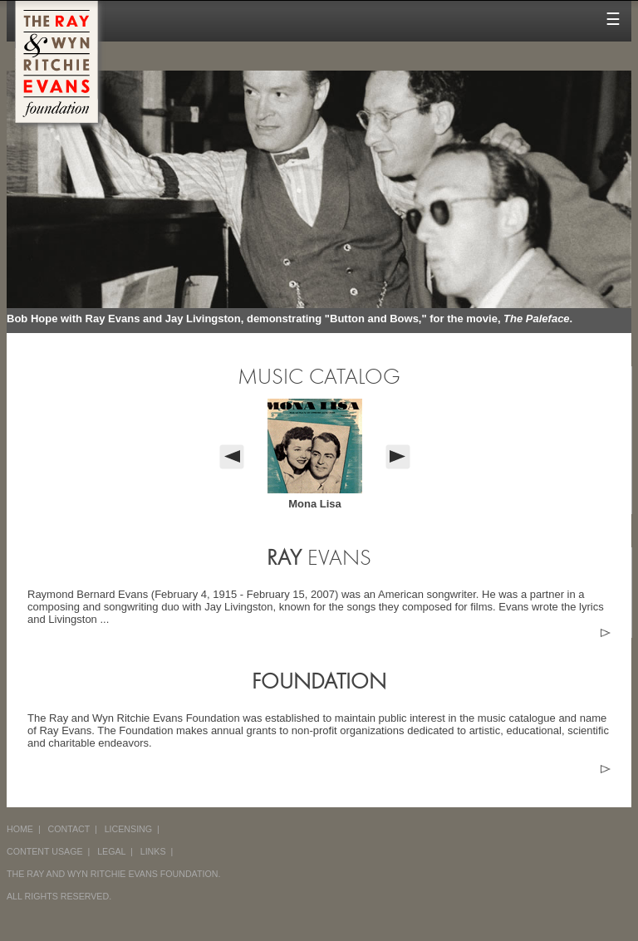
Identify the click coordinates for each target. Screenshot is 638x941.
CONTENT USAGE (45, 851)
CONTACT (69, 829)
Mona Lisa (314, 503)
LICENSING (128, 829)
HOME (20, 829)
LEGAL (111, 851)
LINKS (153, 851)
